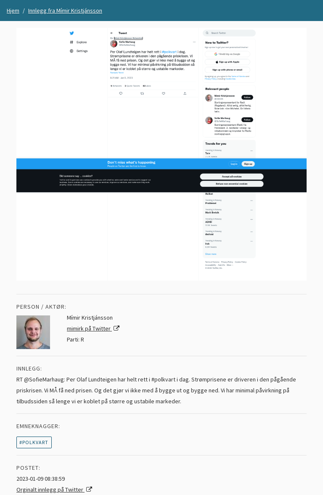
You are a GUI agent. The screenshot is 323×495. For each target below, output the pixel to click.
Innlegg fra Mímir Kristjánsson (65, 10)
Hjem (13, 10)
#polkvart (33, 442)
